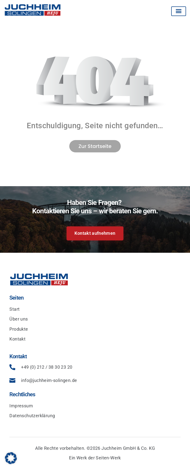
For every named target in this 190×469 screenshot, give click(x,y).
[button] (11, 458)
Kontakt (17, 339)
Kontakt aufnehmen (94, 233)
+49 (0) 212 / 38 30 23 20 (46, 367)
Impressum (21, 405)
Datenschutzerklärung (32, 415)
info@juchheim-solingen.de (49, 380)
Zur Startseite (94, 146)
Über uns (18, 319)
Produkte (18, 329)
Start (14, 309)
